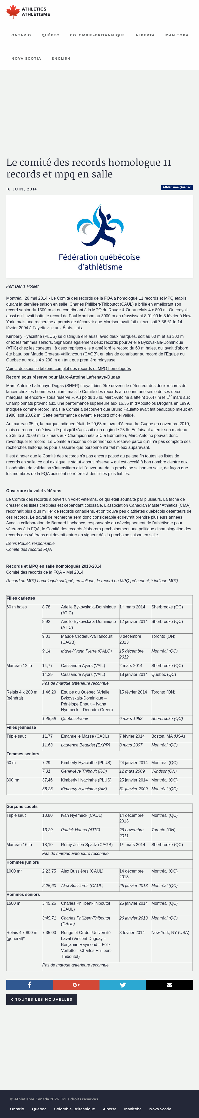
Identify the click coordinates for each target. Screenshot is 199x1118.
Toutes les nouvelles (42, 999)
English (61, 58)
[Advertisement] (99, 109)
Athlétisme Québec (177, 187)
